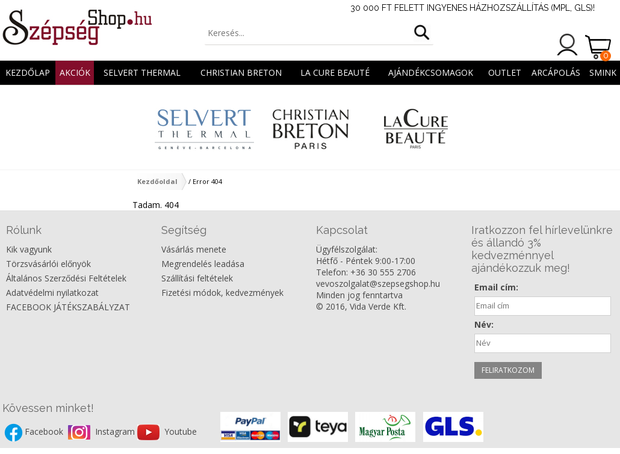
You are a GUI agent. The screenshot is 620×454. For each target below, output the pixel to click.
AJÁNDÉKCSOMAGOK (430, 72)
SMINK (602, 72)
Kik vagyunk (29, 249)
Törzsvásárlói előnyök (48, 263)
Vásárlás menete (193, 249)
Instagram (116, 431)
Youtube (180, 431)
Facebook (45, 431)
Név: (484, 324)
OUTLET (504, 72)
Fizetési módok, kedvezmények (222, 292)
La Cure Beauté (335, 72)
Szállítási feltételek (197, 278)
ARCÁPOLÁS (556, 72)
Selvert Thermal (142, 72)
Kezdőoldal (157, 181)
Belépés (567, 44)
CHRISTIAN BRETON (241, 72)
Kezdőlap (27, 72)
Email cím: (496, 287)
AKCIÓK (75, 72)
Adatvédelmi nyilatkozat (52, 292)
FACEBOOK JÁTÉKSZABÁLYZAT (68, 307)
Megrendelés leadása (202, 263)
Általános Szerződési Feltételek (66, 278)
